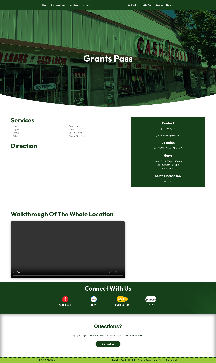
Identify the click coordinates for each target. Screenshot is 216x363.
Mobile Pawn (147, 5)
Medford (158, 360)
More (168, 5)
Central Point (128, 360)
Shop (85, 5)
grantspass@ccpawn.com (168, 135)
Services (74, 5)
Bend (115, 360)
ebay (94, 305)
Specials (159, 5)
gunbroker (122, 305)
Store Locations (58, 5)
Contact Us (108, 343)
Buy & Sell (132, 5)
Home (45, 5)
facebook (65, 305)
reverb (150, 305)
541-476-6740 (168, 128)
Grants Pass (144, 360)
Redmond (171, 360)
